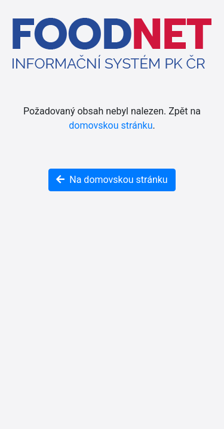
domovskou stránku (110, 125)
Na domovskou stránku (111, 179)
